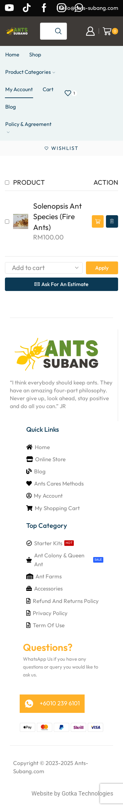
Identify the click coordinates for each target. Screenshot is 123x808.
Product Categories (30, 72)
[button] (98, 221)
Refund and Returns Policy (66, 600)
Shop (35, 54)
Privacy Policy (50, 613)
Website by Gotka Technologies (72, 793)
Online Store (50, 459)
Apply (102, 267)
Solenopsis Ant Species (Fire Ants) (57, 216)
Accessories (48, 588)
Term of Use (49, 625)
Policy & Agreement (28, 127)
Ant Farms (48, 576)
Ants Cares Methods (59, 483)
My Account (19, 89)
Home (12, 54)
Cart (48, 89)
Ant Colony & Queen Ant (59, 560)
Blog (10, 106)
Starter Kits (48, 543)
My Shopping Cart (57, 508)
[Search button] (58, 31)
